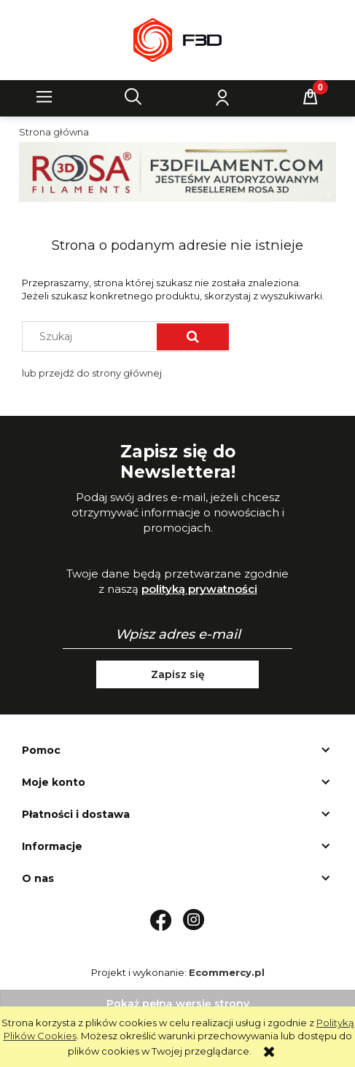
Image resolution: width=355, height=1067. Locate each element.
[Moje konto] (221, 97)
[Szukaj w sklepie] (92, 336)
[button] (44, 97)
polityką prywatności (199, 589)
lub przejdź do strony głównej (92, 373)
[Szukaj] (133, 97)
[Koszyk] (310, 97)
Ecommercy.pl (227, 972)
